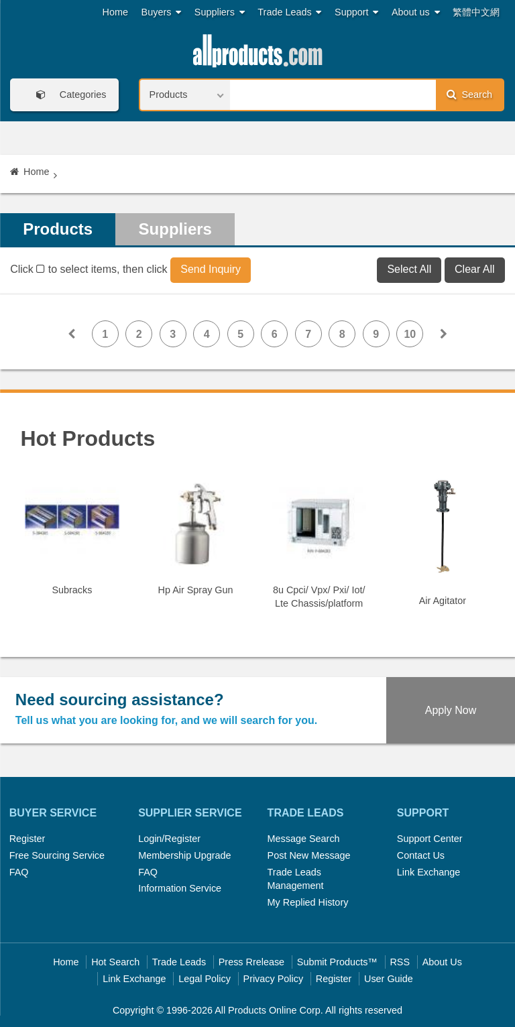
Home (115, 12)
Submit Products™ (337, 962)
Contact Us (421, 855)
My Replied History (308, 902)
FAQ (19, 872)
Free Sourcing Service (57, 855)
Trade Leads (289, 12)
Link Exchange (428, 872)
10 (410, 334)
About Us (442, 962)
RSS (400, 962)
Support (356, 12)
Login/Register (169, 838)
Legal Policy (204, 978)
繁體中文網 (476, 12)
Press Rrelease (251, 962)
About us (416, 12)
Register (27, 838)
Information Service (179, 888)
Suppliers (219, 12)
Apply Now (450, 710)
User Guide (388, 978)
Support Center (430, 838)
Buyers (161, 12)
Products (58, 229)
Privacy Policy (273, 978)
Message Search (304, 838)
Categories (67, 95)
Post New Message (309, 855)
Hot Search (115, 962)
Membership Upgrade (184, 855)
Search (469, 94)
